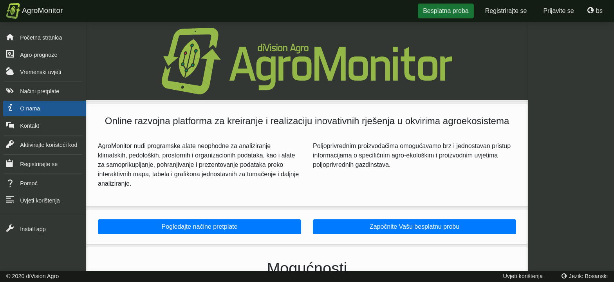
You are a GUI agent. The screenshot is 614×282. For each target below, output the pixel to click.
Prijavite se (558, 10)
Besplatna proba (446, 10)
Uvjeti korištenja (523, 276)
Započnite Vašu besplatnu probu (414, 226)
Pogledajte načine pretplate (200, 226)
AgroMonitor (34, 11)
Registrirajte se (506, 10)
